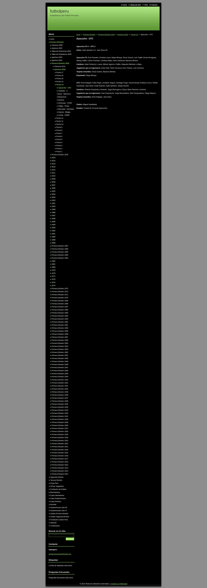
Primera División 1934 (60, 407)
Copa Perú (54, 483)
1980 (53, 267)
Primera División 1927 (60, 428)
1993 (53, 228)
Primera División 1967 (60, 307)
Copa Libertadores (57, 495)
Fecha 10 (59, 124)
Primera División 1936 (60, 401)
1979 (53, 270)
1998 (53, 212)
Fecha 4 (59, 142)
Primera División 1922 (60, 444)
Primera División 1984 (60, 255)
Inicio (78, 35)
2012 (53, 170)
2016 (53, 158)
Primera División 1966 (60, 310)
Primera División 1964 (60, 316)
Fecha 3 (59, 145)
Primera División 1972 (60, 292)
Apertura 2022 (57, 60)
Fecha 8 (59, 130)
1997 (53, 215)
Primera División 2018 (60, 155)
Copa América (55, 501)
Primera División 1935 (60, 404)
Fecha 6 (59, 136)
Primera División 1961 (60, 325)
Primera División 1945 (60, 374)
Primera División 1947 (60, 367)
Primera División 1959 (60, 331)
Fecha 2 (59, 149)
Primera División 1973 (60, 289)
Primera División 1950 (60, 358)
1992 (53, 231)
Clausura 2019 (59, 66)
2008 (53, 182)
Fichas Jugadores (57, 486)
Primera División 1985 (60, 252)
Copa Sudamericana (58, 498)
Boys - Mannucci (64, 94)
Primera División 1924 (60, 437)
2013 (53, 167)
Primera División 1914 (60, 468)
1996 (53, 219)
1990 (53, 237)
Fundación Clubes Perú (59, 520)
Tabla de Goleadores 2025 (61, 54)
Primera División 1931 (60, 416)
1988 (53, 243)
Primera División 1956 (60, 340)
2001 (53, 203)
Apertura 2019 (122, 35)
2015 (53, 161)
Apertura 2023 (57, 57)
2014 (53, 164)
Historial (53, 523)
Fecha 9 (59, 127)
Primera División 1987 (60, 246)
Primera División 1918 (60, 456)
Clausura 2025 (57, 45)
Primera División (89, 35)
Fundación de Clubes (58, 489)
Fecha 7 (59, 133)
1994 (53, 225)
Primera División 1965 (60, 313)
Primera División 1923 (60, 441)
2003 (53, 197)
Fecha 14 (59, 82)
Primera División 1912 (60, 474)
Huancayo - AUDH (65, 103)
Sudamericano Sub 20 (58, 507)
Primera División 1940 (60, 389)
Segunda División (56, 477)
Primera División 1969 (60, 301)
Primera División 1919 (60, 453)
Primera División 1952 (60, 352)
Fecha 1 (59, 152)
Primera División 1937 (60, 398)
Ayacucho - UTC (64, 88)
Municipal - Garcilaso (66, 109)
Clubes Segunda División (59, 517)
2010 (53, 176)
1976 (53, 279)
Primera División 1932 (60, 413)
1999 (53, 209)
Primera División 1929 (60, 422)
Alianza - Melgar (64, 112)
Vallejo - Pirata (63, 106)
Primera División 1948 (60, 364)
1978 (53, 273)
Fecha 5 (59, 139)
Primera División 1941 (60, 386)
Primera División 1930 (60, 419)
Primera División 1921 (60, 447)
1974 (53, 285)
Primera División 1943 (60, 380)
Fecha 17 (59, 72)
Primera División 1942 (60, 383)
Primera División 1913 (60, 471)
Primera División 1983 (60, 258)
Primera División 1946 (60, 371)
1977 (53, 276)
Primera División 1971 (60, 295)
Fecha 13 (134, 35)
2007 (53, 185)
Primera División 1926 (60, 431)
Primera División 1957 (60, 337)
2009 (53, 179)
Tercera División (56, 480)
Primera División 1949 (60, 361)
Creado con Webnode (119, 584)
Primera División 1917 (60, 459)
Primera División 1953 (60, 349)
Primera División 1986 (60, 249)
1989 (53, 240)
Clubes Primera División (59, 514)
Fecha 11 (59, 121)
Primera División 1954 (60, 346)
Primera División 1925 (60, 434)
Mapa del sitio (135, 5)
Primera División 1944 (60, 377)
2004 (53, 194)
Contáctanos (55, 526)
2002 (53, 200)
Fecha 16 (59, 75)
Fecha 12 (59, 118)
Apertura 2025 (57, 48)
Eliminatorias (55, 492)
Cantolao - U (63, 91)
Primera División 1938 (60, 395)
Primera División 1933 (60, 410)
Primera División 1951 (60, 355)
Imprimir (154, 5)
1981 (53, 264)
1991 (53, 234)
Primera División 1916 (60, 462)
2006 (53, 188)
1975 (53, 282)
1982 (53, 261)
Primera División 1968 (60, 304)
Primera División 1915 (60, 465)
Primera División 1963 (60, 319)
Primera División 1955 (60, 343)
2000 (53, 206)
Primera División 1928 (60, 425)
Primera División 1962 (60, 322)
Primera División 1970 (60, 298)
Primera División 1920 (60, 450)
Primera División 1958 (60, 334)
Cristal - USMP (63, 115)
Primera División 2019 (106, 35)
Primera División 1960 (60, 328)
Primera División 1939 (60, 392)
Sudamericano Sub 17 (58, 511)
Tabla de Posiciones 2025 (61, 51)
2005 (53, 191)
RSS (146, 5)
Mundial (53, 504)
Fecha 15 (59, 79)
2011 (53, 173)
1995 (53, 222)
